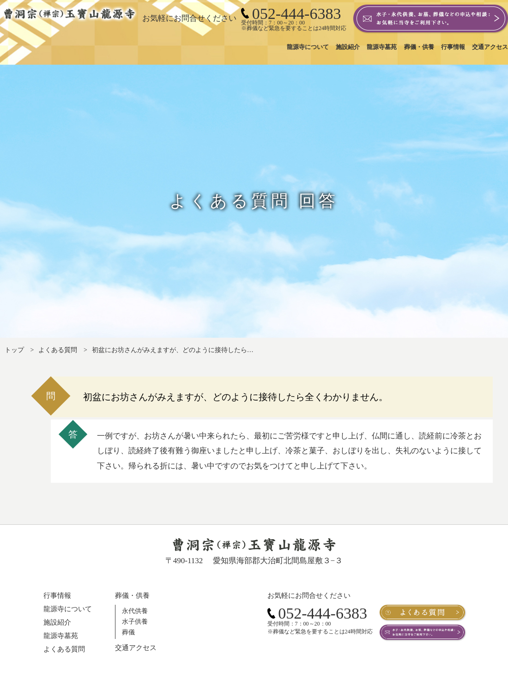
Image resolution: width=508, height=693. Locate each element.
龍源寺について (67, 609)
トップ (14, 349)
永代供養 (135, 611)
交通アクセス (136, 647)
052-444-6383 (317, 613)
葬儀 (128, 632)
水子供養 (135, 621)
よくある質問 (57, 349)
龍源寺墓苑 (60, 635)
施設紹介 (57, 622)
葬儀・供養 (132, 595)
